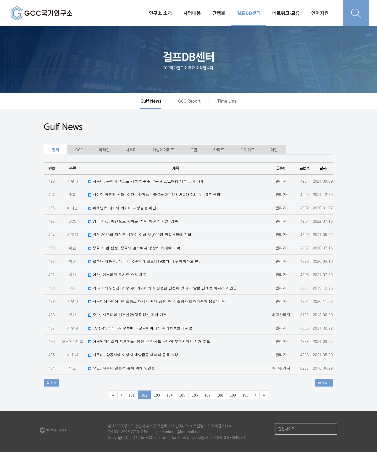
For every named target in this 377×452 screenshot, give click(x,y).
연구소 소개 (160, 12)
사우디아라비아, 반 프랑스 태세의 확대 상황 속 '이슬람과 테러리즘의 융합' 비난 (157, 301)
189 (233, 395)
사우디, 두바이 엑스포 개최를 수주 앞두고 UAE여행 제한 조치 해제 (146, 181)
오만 (193, 149)
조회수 (305, 168)
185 (182, 395)
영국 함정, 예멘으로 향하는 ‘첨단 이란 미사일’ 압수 (133, 221)
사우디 (131, 149)
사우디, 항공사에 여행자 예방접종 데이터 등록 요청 (133, 354)
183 (157, 395)
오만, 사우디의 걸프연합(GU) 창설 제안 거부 (127, 314)
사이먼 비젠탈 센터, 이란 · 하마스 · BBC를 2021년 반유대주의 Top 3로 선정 (154, 194)
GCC (79, 149)
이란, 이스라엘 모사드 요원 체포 (117, 274)
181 (132, 395)
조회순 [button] (324, 382)
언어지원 (320, 12)
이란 (274, 149)
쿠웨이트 (247, 149)
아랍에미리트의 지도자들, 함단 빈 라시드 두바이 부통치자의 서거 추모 (149, 341)
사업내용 (192, 12)
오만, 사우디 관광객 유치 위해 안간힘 (121, 368)
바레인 (104, 149)
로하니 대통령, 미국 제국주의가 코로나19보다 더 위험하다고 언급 (145, 261)
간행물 (218, 12)
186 (195, 395)
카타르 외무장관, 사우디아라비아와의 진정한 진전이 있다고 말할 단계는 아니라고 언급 (162, 288)
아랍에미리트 (163, 149)
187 (207, 395)
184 (170, 395)
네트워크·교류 (286, 12)
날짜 (322, 168)
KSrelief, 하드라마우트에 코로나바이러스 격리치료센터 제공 (140, 328)
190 (245, 395)
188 (220, 395)
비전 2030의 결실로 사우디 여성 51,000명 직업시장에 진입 (139, 234)
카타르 (218, 149)
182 (144, 395)
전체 (55, 149)
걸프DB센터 (248, 12)
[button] (51, 383)
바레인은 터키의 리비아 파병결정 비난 (122, 207)
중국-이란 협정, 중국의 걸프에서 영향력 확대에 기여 (134, 247)
